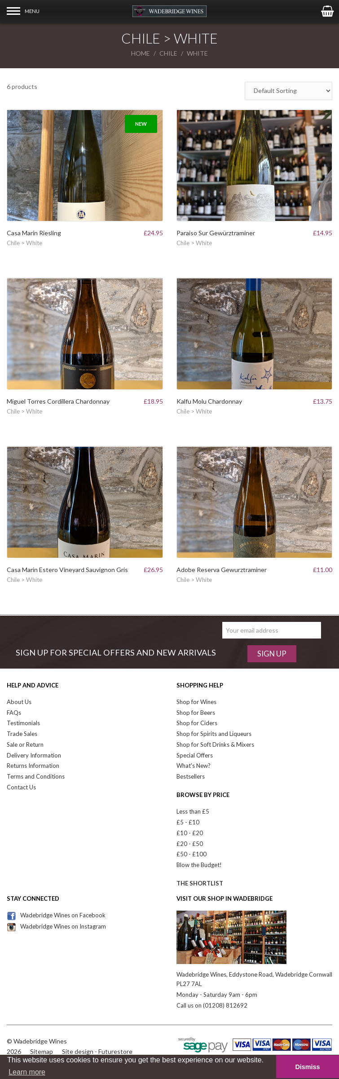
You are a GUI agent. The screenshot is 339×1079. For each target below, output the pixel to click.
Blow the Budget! (199, 864)
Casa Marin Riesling (34, 233)
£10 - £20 (189, 833)
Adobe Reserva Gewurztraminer (221, 569)
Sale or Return (25, 744)
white (197, 53)
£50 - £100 (191, 854)
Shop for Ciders (196, 723)
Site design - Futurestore (97, 1051)
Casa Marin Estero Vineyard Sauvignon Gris (67, 569)
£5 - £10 (187, 822)
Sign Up (271, 653)
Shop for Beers (195, 712)
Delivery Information (34, 755)
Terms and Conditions (36, 776)
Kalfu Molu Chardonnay (209, 401)
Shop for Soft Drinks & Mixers (215, 744)
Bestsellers (190, 776)
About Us (19, 701)
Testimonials (23, 723)
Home (140, 53)
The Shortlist (199, 883)
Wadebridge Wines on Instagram (56, 926)
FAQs (14, 712)
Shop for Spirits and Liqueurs (213, 733)
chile (168, 53)
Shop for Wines (196, 701)
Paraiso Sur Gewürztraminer (215, 233)
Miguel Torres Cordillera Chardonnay (58, 401)
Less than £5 (192, 811)
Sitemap (41, 1051)
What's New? (193, 765)
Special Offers (194, 755)
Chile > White (24, 243)
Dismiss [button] (307, 1066)
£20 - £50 (189, 843)
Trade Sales (22, 733)
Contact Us (21, 787)
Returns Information (33, 765)
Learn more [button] (27, 1072)
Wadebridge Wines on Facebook (56, 915)
